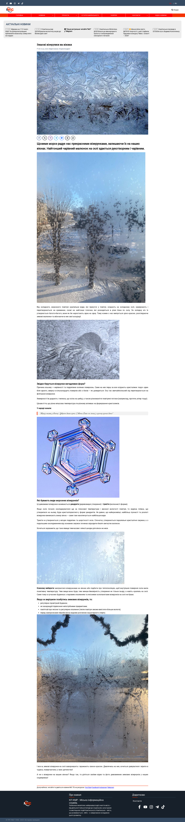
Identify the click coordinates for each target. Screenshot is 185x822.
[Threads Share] (67, 138)
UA (170, 3)
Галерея (114, 15)
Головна (19, 15)
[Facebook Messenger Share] (61, 138)
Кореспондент (64, 49)
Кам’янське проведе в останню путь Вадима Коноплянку (166, 30)
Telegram (110, 787)
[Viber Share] (50, 138)
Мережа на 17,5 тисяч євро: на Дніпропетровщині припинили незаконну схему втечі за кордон (18, 32)
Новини (42, 15)
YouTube (88, 787)
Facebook (95, 787)
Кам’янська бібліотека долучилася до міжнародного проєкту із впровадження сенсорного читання (105, 32)
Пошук (175, 10)
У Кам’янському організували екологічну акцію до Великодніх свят (48, 31)
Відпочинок (53, 49)
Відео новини (160, 15)
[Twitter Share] (44, 138)
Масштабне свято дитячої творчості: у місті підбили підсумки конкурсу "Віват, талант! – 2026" (136, 32)
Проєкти (65, 15)
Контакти (136, 15)
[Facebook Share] (39, 138)
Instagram (103, 787)
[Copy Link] (73, 138)
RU (176, 3)
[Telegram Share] (56, 138)
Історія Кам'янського (90, 15)
